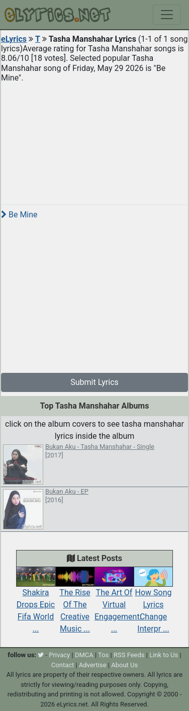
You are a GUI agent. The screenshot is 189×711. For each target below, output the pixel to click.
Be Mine (19, 214)
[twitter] (41, 655)
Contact (62, 665)
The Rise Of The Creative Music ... (74, 602)
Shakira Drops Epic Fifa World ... (35, 602)
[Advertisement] (94, 139)
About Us (124, 665)
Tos (103, 655)
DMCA (84, 655)
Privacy (59, 655)
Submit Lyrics (94, 382)
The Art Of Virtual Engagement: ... (118, 602)
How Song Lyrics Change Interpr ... (153, 602)
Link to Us (163, 655)
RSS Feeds (129, 655)
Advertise (93, 665)
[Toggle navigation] (167, 15)
